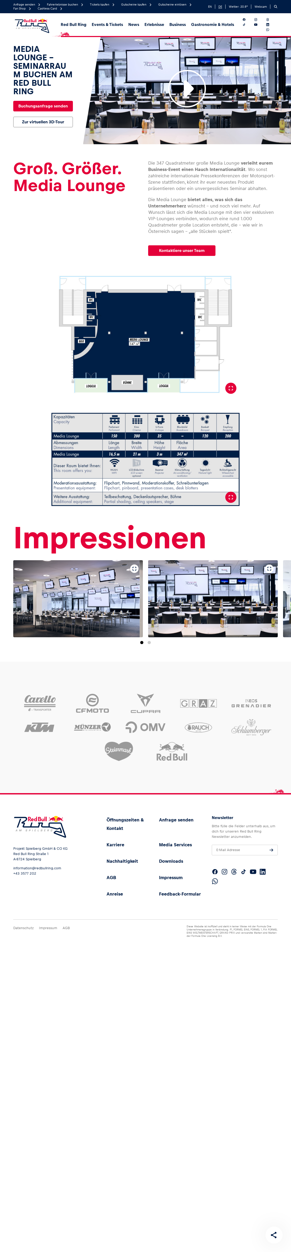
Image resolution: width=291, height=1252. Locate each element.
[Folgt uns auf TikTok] (247, 24)
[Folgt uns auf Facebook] (247, 19)
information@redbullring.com (37, 868)
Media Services (175, 844)
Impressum (171, 877)
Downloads (171, 861)
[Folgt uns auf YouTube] (259, 24)
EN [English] (210, 6)
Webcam (260, 6)
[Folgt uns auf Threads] (271, 19)
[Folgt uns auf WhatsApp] (271, 29)
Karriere (115, 844)
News (133, 24)
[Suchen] (276, 6)
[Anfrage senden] (271, 850)
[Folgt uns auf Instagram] (259, 19)
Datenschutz (23, 928)
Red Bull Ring (73, 24)
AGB (111, 877)
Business (177, 24)
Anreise (115, 894)
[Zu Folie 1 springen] (141, 642)
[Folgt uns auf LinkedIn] (271, 24)
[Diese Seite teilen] (274, 1235)
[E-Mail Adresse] (245, 850)
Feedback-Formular (180, 894)
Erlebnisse (154, 24)
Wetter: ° (238, 6)
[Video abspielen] (187, 88)
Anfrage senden (176, 819)
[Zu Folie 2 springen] (149, 642)
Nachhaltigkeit (122, 861)
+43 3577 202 (24, 873)
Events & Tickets (107, 24)
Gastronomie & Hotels (212, 24)
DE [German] (220, 6)
